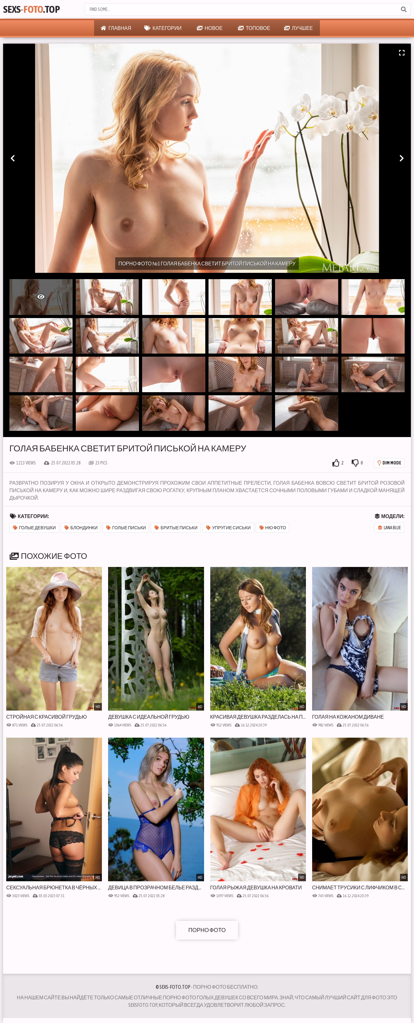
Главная (116, 28)
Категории (163, 28)
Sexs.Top (31, 9)
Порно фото (207, 930)
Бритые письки (176, 527)
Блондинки (81, 527)
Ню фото (272, 527)
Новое (209, 28)
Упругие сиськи (228, 527)
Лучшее (298, 28)
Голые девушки (34, 527)
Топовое (254, 28)
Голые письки (126, 527)
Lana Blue (389, 527)
